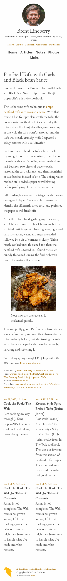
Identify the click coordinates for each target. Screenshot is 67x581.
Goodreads (41, 44)
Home (12, 52)
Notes (40, 52)
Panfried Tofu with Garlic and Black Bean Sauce (30, 77)
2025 (51, 370)
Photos (53, 52)
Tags (54, 568)
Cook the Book (31, 373)
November (41, 370)
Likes (49, 568)
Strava (11, 44)
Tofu (43, 377)
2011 (33, 575)
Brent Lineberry (24, 370)
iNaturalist (54, 44)
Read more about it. (30, 363)
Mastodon (29, 44)
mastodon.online (20, 380)
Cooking (13, 377)
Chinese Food (16, 373)
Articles (26, 52)
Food (20, 377)
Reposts (43, 568)
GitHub (19, 44)
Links (34, 57)
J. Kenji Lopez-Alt (32, 377)
